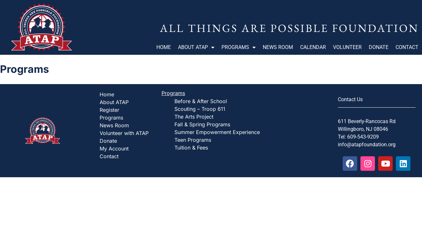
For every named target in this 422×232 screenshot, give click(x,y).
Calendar (313, 47)
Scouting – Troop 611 (199, 109)
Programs (238, 47)
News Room (278, 47)
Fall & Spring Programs (202, 124)
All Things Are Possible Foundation (289, 28)
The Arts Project (193, 116)
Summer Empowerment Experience (217, 132)
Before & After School (200, 101)
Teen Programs (192, 140)
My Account (114, 148)
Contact (407, 47)
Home (163, 47)
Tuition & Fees (191, 147)
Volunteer (347, 47)
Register (109, 110)
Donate (378, 47)
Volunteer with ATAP (124, 133)
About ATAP (196, 47)
